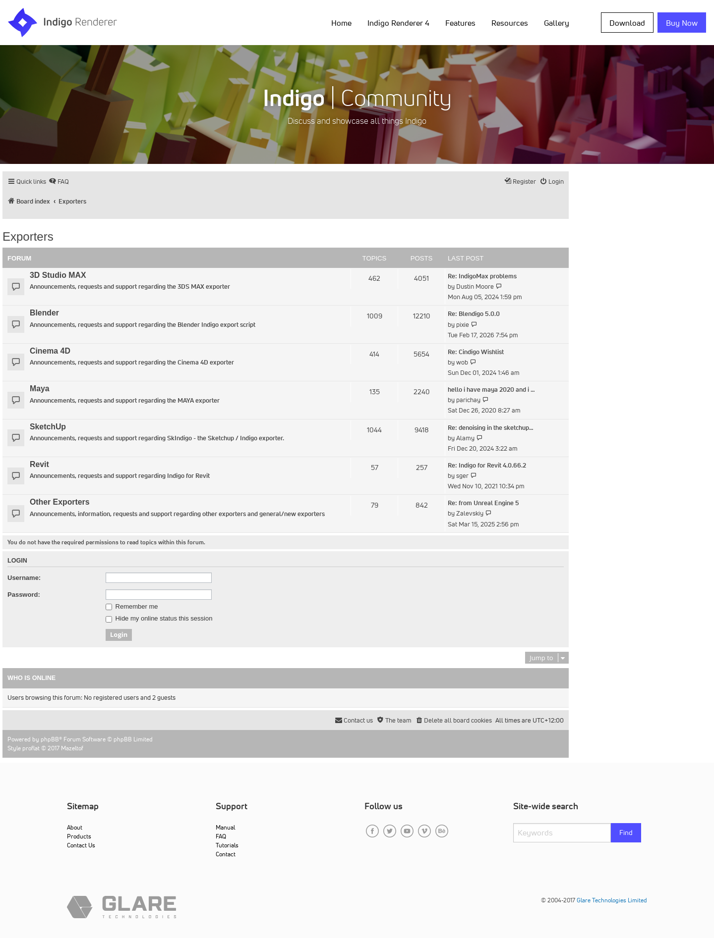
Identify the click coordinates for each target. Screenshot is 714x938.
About (74, 827)
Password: (23, 594)
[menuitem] (59, 181)
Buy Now (682, 23)
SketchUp (48, 426)
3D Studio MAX (58, 275)
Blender (44, 313)
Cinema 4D (50, 351)
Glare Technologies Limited (612, 900)
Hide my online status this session (159, 618)
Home (341, 23)
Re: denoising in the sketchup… (491, 427)
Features (460, 23)
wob (462, 362)
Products (79, 836)
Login (17, 560)
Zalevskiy (469, 513)
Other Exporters (60, 502)
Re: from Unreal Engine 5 (483, 503)
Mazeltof (72, 748)
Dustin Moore (475, 286)
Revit (39, 464)
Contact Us (81, 845)
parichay (468, 400)
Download (627, 23)
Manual (225, 827)
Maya (40, 388)
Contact (226, 854)
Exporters (28, 236)
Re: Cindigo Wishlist (476, 352)
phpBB (50, 739)
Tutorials (227, 845)
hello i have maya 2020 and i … (491, 389)
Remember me (132, 606)
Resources (509, 23)
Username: (24, 577)
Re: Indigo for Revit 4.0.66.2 (487, 465)
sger (462, 475)
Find (626, 832)
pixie (462, 324)
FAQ (221, 836)
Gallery (556, 23)
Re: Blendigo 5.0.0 (474, 314)
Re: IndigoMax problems (482, 276)
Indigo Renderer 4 (398, 23)
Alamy (465, 438)
